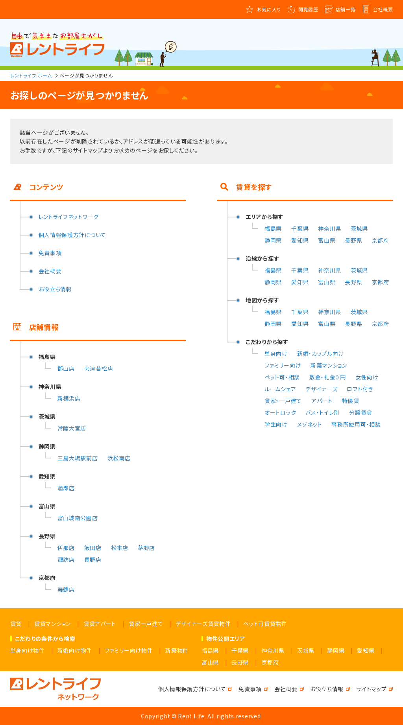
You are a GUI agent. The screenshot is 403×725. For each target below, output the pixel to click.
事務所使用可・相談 (356, 424)
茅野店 (146, 548)
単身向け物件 (27, 650)
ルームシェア (280, 389)
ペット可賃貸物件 (265, 623)
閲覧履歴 (308, 9)
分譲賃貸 (360, 412)
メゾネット (309, 424)
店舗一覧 (346, 9)
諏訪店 (66, 559)
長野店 (93, 559)
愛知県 (300, 240)
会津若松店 (98, 368)
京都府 (380, 240)
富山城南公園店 (77, 518)
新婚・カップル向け (320, 353)
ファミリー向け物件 (129, 650)
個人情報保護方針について (72, 235)
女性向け (367, 377)
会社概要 (383, 9)
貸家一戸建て (146, 623)
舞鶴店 (66, 589)
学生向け (276, 424)
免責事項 (50, 253)
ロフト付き (360, 389)
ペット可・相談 (282, 377)
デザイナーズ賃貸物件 (203, 623)
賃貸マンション (52, 623)
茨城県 (359, 228)
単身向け (276, 353)
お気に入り (269, 9)
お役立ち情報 (55, 289)
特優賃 (350, 401)
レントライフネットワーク (69, 217)
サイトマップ (371, 689)
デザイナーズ (321, 389)
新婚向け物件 (74, 650)
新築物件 (177, 650)
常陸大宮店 (72, 428)
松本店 (119, 548)
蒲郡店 (66, 488)
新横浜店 (69, 398)
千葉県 (300, 228)
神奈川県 (329, 228)
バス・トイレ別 (322, 412)
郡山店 (66, 368)
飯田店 (93, 548)
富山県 (326, 240)
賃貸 (16, 623)
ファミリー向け (282, 365)
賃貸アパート (99, 623)
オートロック (280, 412)
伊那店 (66, 548)
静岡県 (273, 240)
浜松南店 (119, 458)
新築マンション (329, 365)
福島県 (273, 228)
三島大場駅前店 (77, 458)
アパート (322, 401)
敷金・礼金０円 (327, 377)
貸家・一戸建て (283, 401)
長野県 (353, 240)
